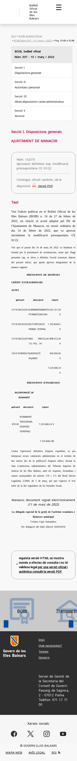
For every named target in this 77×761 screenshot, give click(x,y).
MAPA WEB (14, 752)
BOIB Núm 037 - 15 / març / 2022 (33, 40)
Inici (13, 36)
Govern (44, 657)
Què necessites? (50, 645)
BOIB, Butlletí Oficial (30, 36)
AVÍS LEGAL (37, 752)
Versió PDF (45, 186)
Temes (43, 651)
